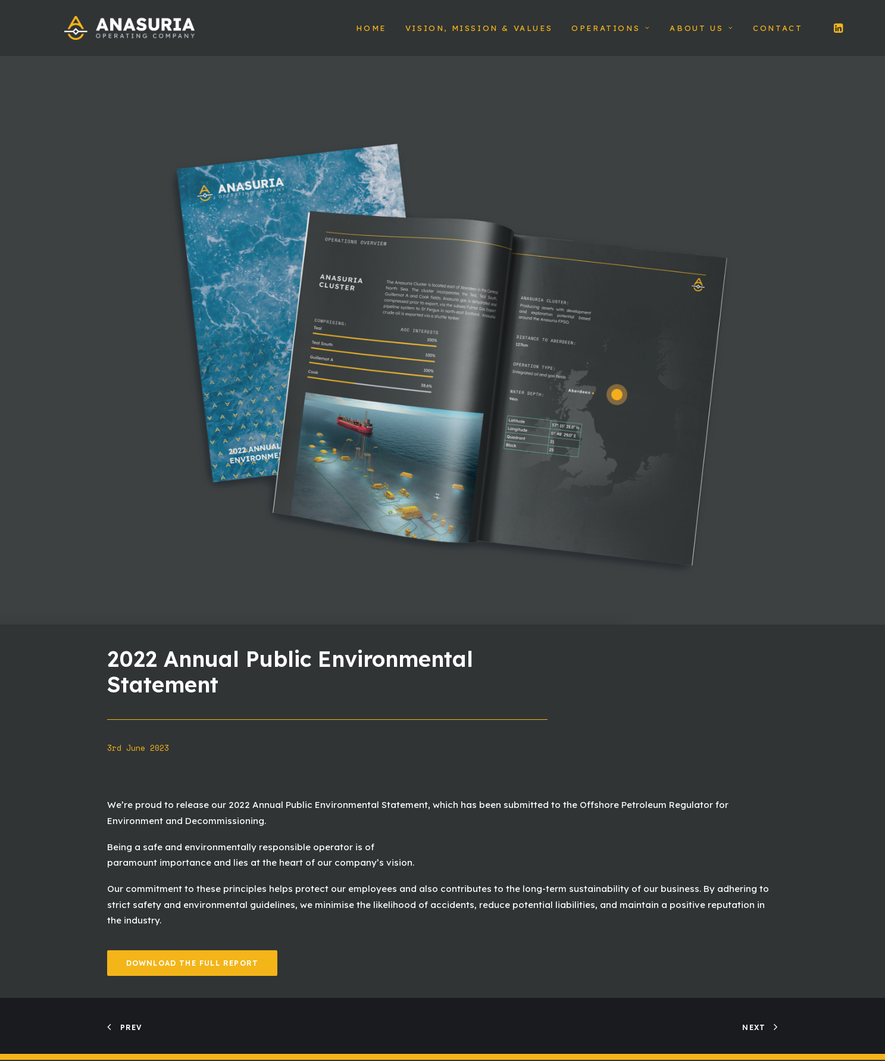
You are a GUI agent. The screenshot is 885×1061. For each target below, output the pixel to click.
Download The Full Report (192, 974)
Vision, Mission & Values (478, 34)
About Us (702, 34)
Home (371, 34)
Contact (777, 34)
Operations (611, 34)
